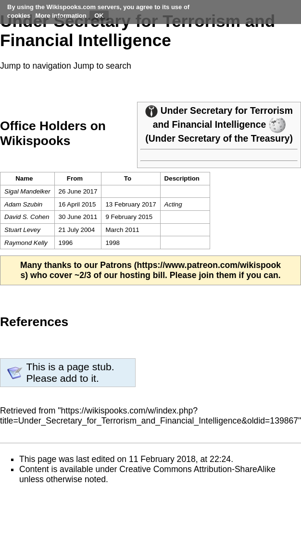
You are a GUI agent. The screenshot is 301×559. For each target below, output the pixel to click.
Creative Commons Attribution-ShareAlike (197, 469)
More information (61, 15)
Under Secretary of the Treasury (219, 138)
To (127, 178)
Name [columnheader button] (24, 178)
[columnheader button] (77, 178)
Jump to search (102, 66)
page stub (89, 366)
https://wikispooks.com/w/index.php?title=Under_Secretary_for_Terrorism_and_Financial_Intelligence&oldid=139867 (149, 415)
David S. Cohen (26, 216)
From (75, 178)
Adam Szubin (23, 204)
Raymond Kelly (26, 242)
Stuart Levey (22, 229)
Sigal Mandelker (27, 191)
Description (182, 178)
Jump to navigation (35, 66)
